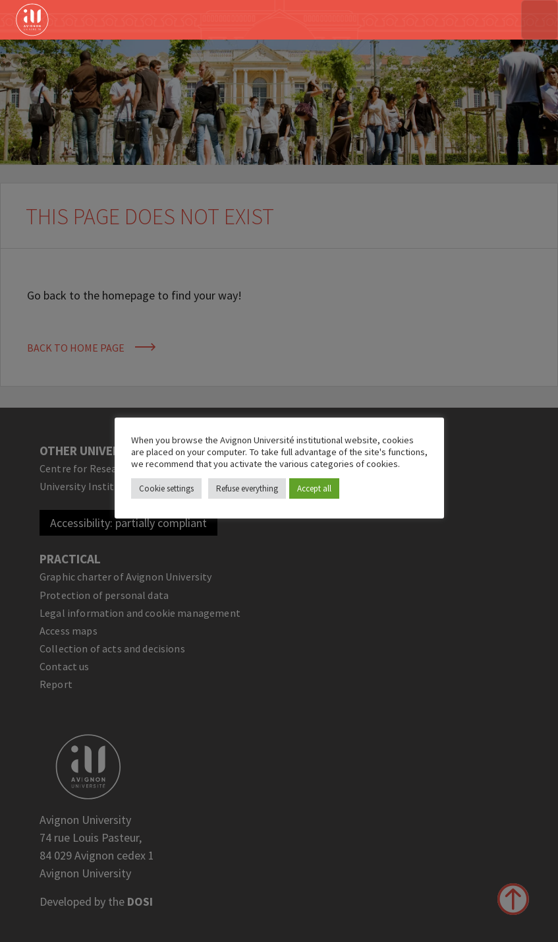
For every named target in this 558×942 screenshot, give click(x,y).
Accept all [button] (314, 488)
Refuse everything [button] (247, 488)
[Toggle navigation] (539, 20)
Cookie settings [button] (166, 488)
